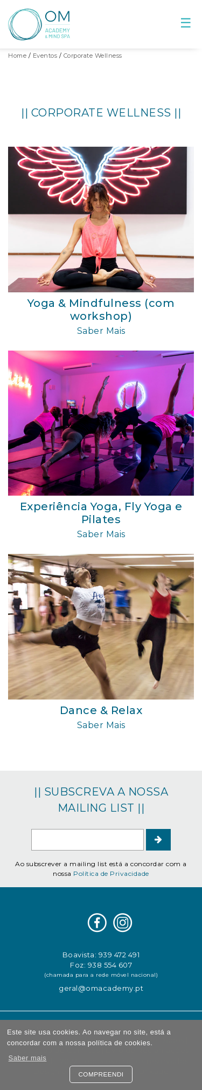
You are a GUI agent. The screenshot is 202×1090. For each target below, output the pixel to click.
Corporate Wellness (93, 55)
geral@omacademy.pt (101, 988)
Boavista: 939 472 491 (101, 954)
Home (17, 55)
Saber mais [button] (28, 1058)
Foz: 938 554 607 (101, 965)
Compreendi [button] (100, 1074)
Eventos (45, 55)
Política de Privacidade (111, 873)
